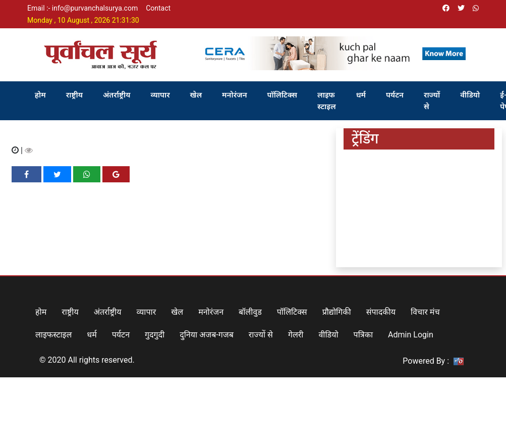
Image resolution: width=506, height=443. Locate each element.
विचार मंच (425, 312)
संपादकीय (381, 312)
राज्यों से (432, 100)
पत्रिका (363, 334)
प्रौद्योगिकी (336, 312)
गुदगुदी (154, 334)
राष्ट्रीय (74, 95)
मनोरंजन (234, 95)
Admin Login (410, 334)
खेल (196, 95)
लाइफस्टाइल (53, 334)
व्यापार (160, 95)
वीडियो (470, 95)
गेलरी (296, 334)
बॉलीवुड (250, 312)
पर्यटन (395, 95)
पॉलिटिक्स (282, 95)
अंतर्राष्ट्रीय (117, 95)
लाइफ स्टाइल (326, 100)
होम (40, 95)
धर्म (361, 95)
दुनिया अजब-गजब (207, 334)
